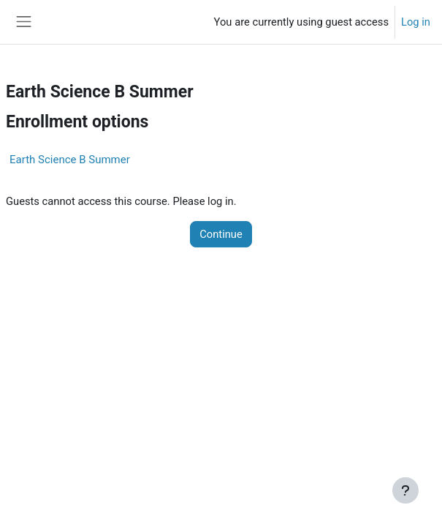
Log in (415, 22)
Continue (221, 234)
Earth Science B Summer (69, 159)
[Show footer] (405, 490)
